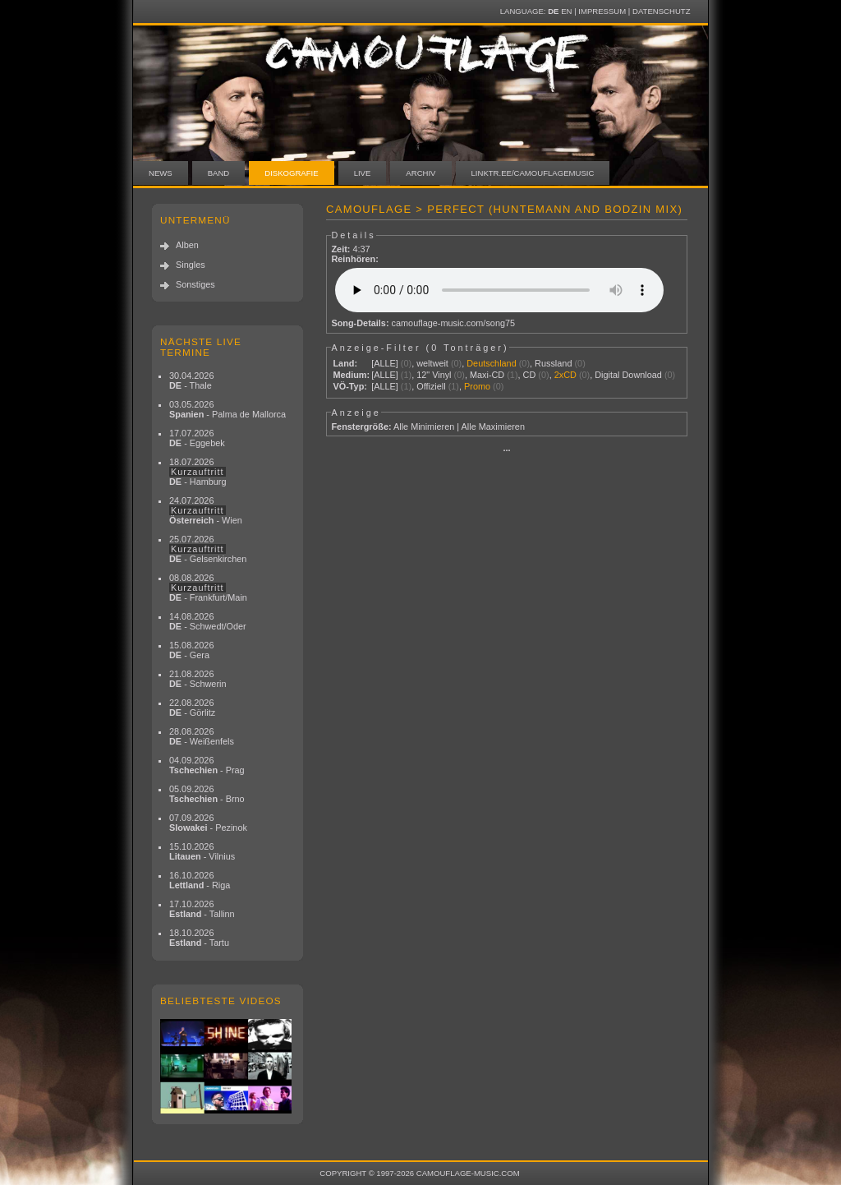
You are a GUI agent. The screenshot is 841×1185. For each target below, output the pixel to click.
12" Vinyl (433, 375)
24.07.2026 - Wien (205, 510)
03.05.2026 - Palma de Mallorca (227, 409)
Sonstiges (195, 284)
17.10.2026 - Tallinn (202, 909)
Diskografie (291, 173)
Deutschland (491, 363)
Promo (477, 386)
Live (362, 173)
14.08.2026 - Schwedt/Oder (207, 621)
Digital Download (628, 375)
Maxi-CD (487, 375)
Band (219, 173)
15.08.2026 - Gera (191, 650)
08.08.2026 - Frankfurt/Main (208, 587)
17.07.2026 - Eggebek (197, 438)
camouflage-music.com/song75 (454, 323)
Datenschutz (661, 11)
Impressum (602, 11)
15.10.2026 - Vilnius (202, 851)
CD (529, 375)
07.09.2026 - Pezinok (208, 822)
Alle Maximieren (493, 426)
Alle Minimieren (423, 426)
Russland (553, 363)
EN (566, 11)
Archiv (420, 173)
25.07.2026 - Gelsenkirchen (207, 549)
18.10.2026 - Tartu (199, 938)
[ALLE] (384, 363)
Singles (190, 265)
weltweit (432, 363)
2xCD (565, 375)
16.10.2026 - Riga (199, 880)
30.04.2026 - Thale (191, 380)
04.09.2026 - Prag (207, 765)
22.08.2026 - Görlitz (192, 707)
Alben (187, 245)
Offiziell (430, 386)
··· (506, 450)
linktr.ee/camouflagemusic (533, 173)
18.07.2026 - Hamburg (198, 471)
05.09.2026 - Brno (207, 794)
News (160, 173)
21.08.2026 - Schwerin (198, 679)
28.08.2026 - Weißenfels (201, 736)
